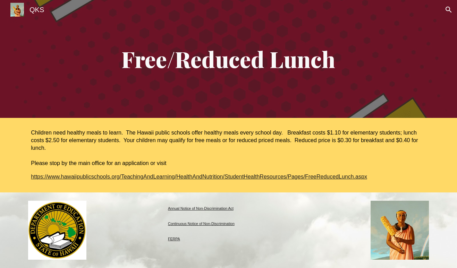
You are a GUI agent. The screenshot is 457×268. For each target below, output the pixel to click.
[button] (448, 9)
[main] (229, 59)
